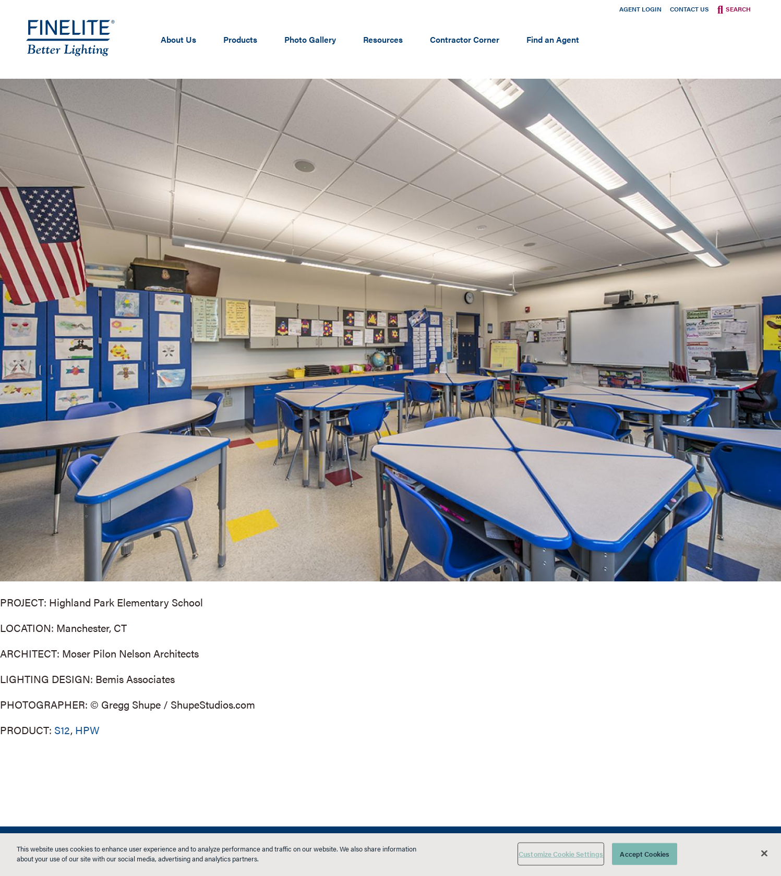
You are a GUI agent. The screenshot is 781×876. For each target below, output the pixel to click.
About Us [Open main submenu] (178, 39)
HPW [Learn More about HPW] (87, 729)
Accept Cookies (644, 854)
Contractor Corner (464, 39)
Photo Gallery (310, 39)
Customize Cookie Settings (561, 854)
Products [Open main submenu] (240, 39)
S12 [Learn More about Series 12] (62, 729)
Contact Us (689, 9)
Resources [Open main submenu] (383, 39)
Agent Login (640, 9)
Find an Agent (552, 39)
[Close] (764, 853)
